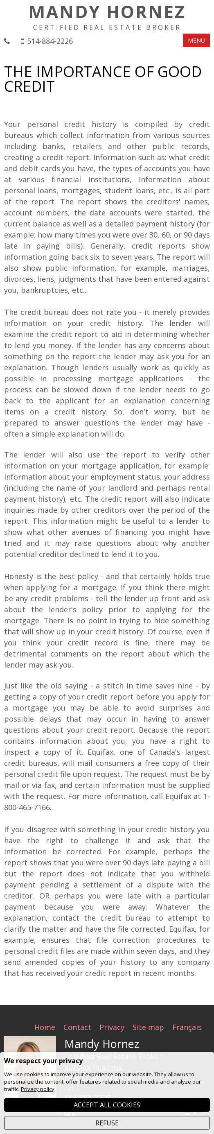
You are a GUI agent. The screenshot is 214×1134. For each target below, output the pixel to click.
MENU (196, 40)
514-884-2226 (50, 41)
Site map (148, 1027)
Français (187, 1027)
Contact (77, 1027)
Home (44, 1027)
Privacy (111, 1027)
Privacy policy (37, 1089)
